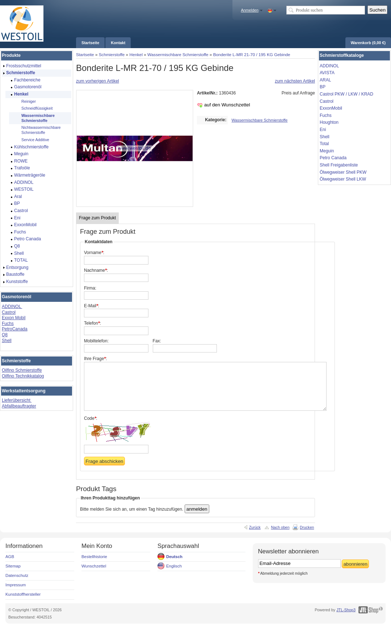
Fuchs (8, 323)
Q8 (5, 334)
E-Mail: (91, 305)
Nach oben (280, 527)
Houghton (329, 122)
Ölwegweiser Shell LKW (343, 179)
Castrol (9, 312)
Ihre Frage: (95, 358)
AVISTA (327, 72)
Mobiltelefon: (96, 340)
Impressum (15, 585)
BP (322, 86)
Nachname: (96, 270)
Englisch (174, 566)
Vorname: (94, 252)
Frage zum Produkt (97, 217)
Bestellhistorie (94, 556)
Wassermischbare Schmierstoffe (177, 54)
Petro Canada (333, 157)
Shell (7, 340)
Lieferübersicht (16, 400)
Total (324, 143)
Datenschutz (16, 575)
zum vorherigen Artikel (97, 81)
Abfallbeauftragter (19, 406)
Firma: (90, 288)
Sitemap (13, 566)
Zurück (255, 527)
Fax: (157, 340)
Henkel (136, 54)
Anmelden (249, 10)
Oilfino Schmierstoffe (22, 370)
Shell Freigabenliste (339, 165)
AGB (9, 556)
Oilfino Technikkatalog (23, 376)
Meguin (327, 150)
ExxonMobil (331, 108)
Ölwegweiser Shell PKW (343, 172)
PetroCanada (15, 329)
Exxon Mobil (13, 317)
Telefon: (92, 323)
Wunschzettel (93, 566)
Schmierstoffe (112, 54)
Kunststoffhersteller (23, 594)
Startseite (85, 54)
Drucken (307, 527)
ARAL (325, 80)
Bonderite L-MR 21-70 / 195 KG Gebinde (251, 54)
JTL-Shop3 (346, 610)
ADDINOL (12, 306)
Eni (323, 129)
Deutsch (174, 556)
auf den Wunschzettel (227, 104)
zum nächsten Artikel (295, 81)
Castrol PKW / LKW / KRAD (346, 94)
